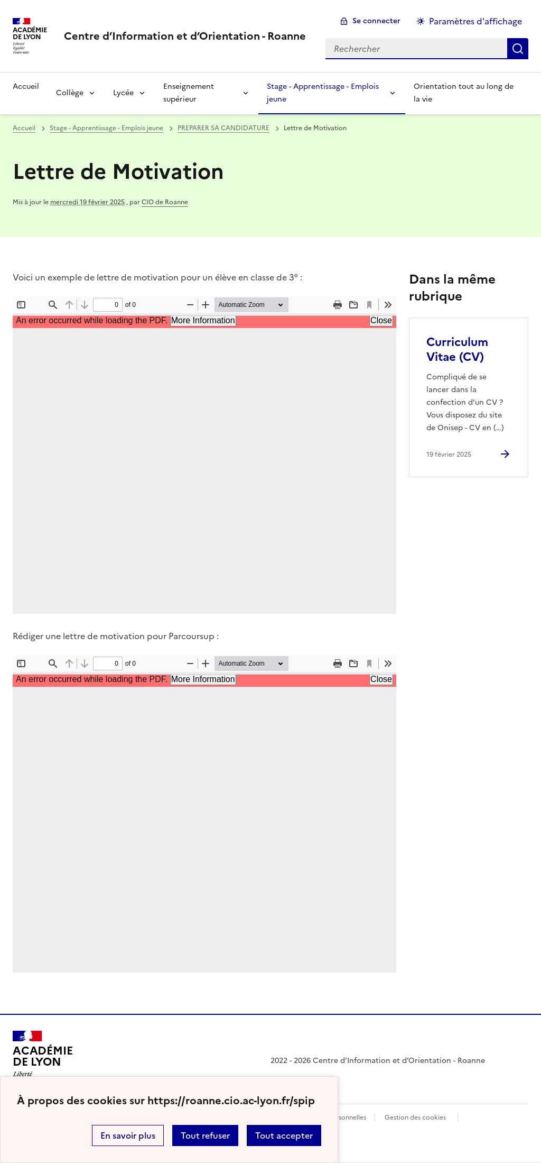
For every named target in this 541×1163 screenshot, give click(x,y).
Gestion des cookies (415, 1117)
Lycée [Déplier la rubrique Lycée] (123, 92)
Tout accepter (284, 1135)
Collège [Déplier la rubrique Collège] (69, 92)
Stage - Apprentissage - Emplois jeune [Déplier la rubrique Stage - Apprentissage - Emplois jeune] (323, 93)
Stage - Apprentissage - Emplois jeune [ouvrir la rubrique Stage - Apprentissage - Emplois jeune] (106, 128)
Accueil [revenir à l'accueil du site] (26, 86)
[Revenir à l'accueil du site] (42, 1061)
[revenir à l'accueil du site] (185, 36)
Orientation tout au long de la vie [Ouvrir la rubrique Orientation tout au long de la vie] (464, 93)
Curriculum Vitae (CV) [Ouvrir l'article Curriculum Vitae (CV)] (457, 349)
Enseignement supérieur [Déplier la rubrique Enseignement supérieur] (188, 93)
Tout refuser (205, 1135)
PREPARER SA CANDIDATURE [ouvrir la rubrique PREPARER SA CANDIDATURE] (223, 128)
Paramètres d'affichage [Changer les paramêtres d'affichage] (475, 21)
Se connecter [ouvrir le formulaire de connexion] (376, 20)
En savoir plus (127, 1135)
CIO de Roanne (165, 202)
